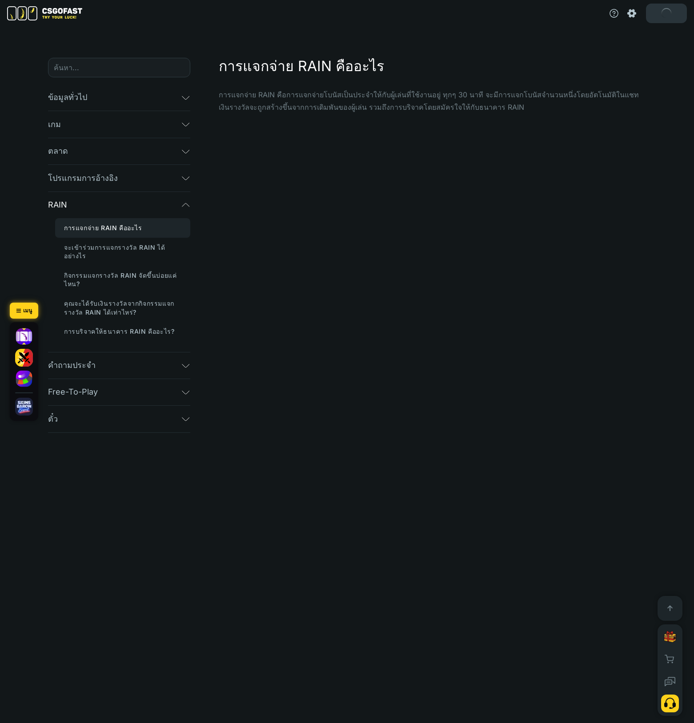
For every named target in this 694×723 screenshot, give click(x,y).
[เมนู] (24, 311)
